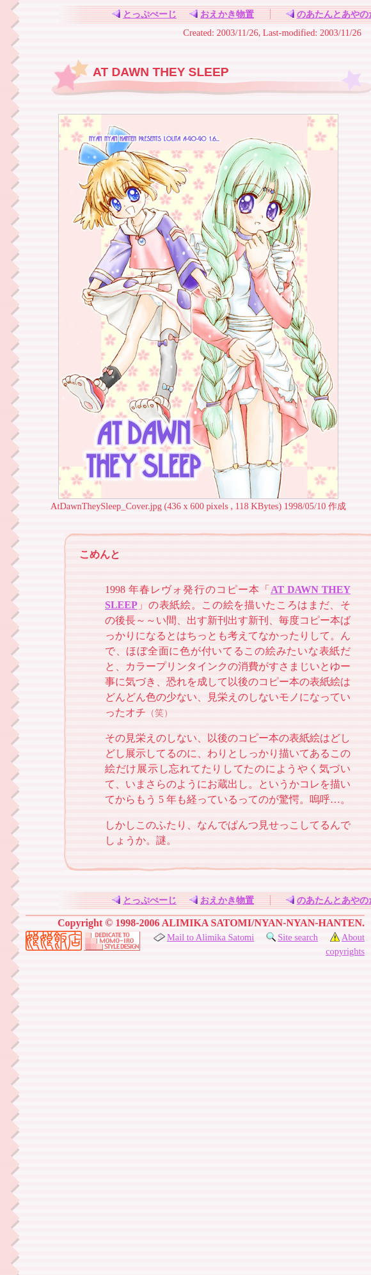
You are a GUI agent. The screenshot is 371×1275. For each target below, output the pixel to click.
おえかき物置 (221, 14)
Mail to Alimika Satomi (203, 937)
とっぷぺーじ (144, 14)
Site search (291, 937)
